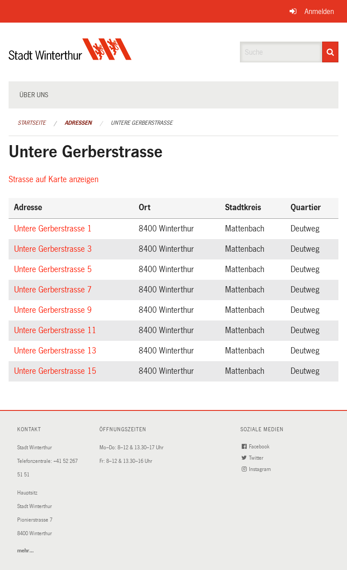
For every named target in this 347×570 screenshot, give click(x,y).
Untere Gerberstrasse (142, 123)
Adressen (78, 123)
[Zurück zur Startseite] (70, 56)
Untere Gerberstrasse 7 (54, 289)
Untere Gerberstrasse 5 (54, 269)
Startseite (32, 123)
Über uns (33, 95)
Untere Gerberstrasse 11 (56, 330)
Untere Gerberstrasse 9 (54, 310)
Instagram (257, 469)
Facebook (256, 447)
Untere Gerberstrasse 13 (56, 350)
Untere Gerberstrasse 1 (54, 228)
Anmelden (319, 11)
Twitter (253, 458)
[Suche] (330, 52)
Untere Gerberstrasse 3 (54, 249)
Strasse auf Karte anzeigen (55, 179)
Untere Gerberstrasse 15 (56, 371)
